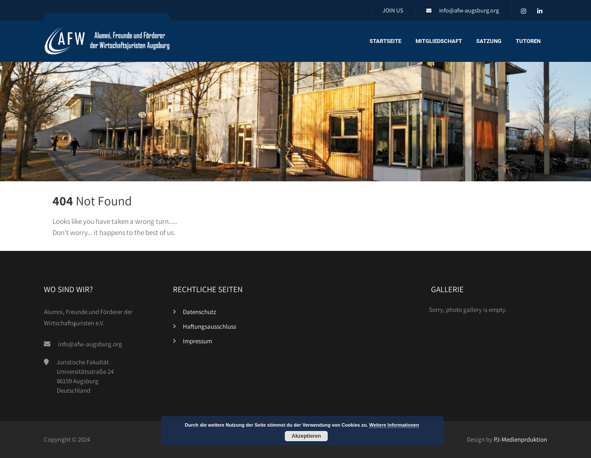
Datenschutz (199, 312)
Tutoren (528, 41)
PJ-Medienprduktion (520, 439)
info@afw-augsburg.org (469, 10)
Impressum (197, 341)
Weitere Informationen (394, 424)
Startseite (385, 41)
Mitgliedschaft (439, 41)
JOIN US (392, 10)
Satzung (489, 41)
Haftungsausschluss (209, 326)
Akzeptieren (306, 436)
